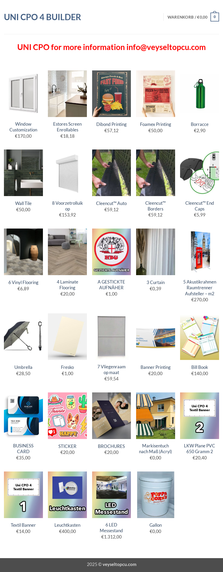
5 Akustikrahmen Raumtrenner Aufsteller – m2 (199, 287)
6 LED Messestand (111, 527)
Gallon (155, 525)
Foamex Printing (155, 124)
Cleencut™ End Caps (199, 206)
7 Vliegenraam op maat (111, 369)
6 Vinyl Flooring (23, 282)
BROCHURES (111, 446)
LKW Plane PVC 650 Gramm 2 (199, 448)
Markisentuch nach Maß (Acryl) (155, 448)
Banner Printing (156, 367)
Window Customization (23, 126)
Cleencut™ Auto (111, 203)
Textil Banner (23, 525)
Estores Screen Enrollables (67, 126)
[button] (193, 17)
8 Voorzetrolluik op (67, 206)
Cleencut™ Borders (155, 206)
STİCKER (67, 446)
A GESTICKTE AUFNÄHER (111, 284)
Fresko (67, 367)
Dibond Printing (111, 124)
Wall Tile (23, 203)
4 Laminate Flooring (67, 284)
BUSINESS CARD (23, 448)
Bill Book (199, 367)
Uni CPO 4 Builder (42, 17)
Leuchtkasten (67, 525)
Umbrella (23, 367)
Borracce (200, 124)
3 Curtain (156, 282)
